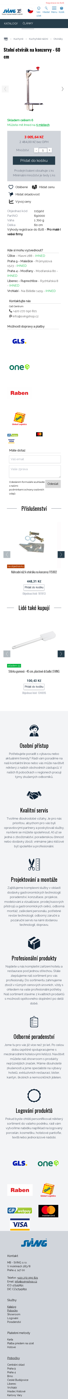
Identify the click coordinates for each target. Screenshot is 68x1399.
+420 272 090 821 (23, 311)
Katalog (11, 1306)
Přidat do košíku (34, 160)
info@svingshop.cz (24, 316)
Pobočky (12, 1310)
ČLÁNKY (28, 23)
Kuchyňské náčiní (38, 39)
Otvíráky (58, 39)
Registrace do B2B (55, 3)
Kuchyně (18, 39)
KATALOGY (11, 23)
